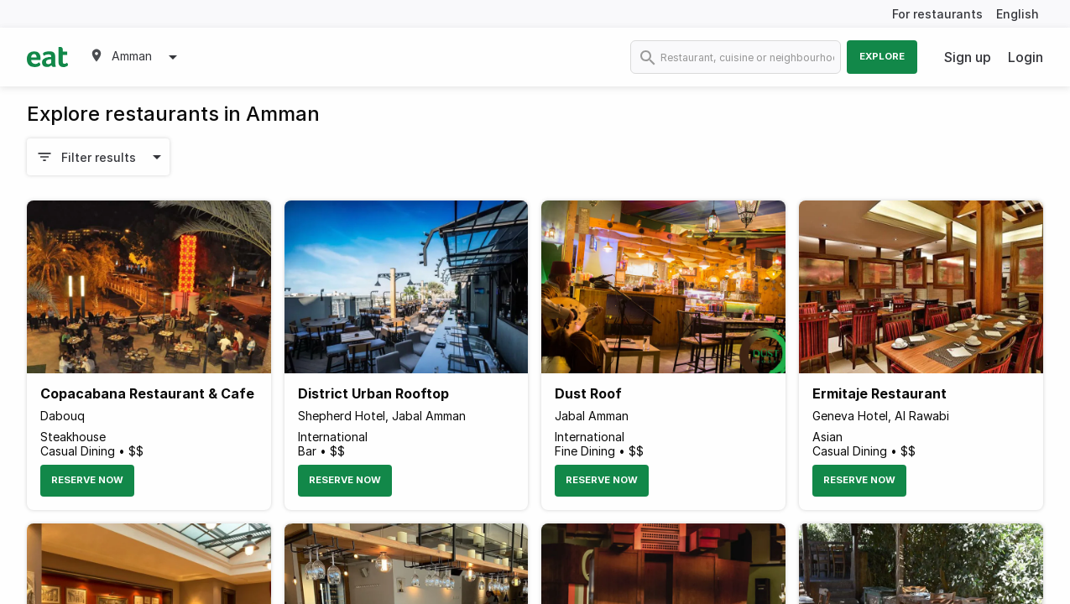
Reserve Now (87, 480)
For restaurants (937, 14)
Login (1025, 57)
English (1017, 14)
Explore (882, 56)
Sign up (967, 57)
